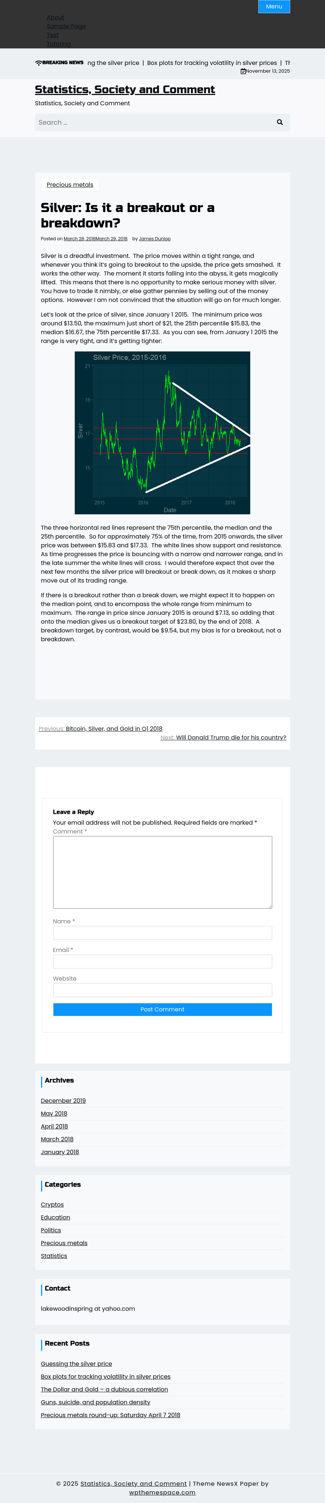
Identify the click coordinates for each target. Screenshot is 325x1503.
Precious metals (70, 184)
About (55, 17)
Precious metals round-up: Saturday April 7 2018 (111, 1415)
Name (64, 921)
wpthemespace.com (162, 1492)
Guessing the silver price (76, 1364)
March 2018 (57, 1139)
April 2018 (54, 1126)
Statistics (54, 1256)
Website (65, 978)
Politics (51, 1230)
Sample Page (66, 26)
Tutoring (59, 44)
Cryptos (52, 1204)
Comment (70, 831)
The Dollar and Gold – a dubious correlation (104, 1389)
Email (63, 950)
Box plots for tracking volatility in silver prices (106, 1376)
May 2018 (54, 1113)
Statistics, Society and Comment (125, 89)
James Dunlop (154, 239)
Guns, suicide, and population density (96, 1402)
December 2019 (63, 1101)
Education (55, 1217)
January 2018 (60, 1152)
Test (53, 35)
